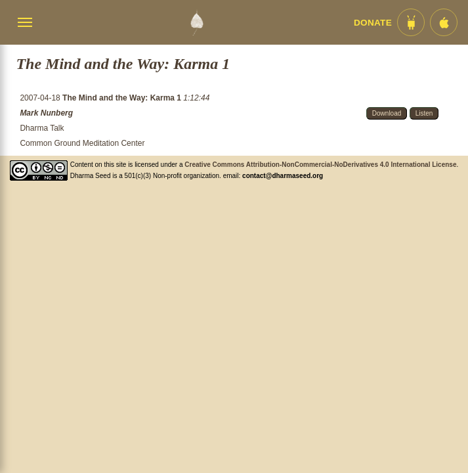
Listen (424, 113)
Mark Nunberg (46, 113)
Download (386, 113)
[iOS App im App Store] (443, 22)
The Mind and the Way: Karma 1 (122, 97)
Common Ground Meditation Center (82, 143)
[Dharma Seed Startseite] (196, 22)
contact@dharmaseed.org (282, 175)
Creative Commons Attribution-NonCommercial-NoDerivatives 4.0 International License (320, 164)
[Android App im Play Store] (411, 22)
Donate (373, 23)
